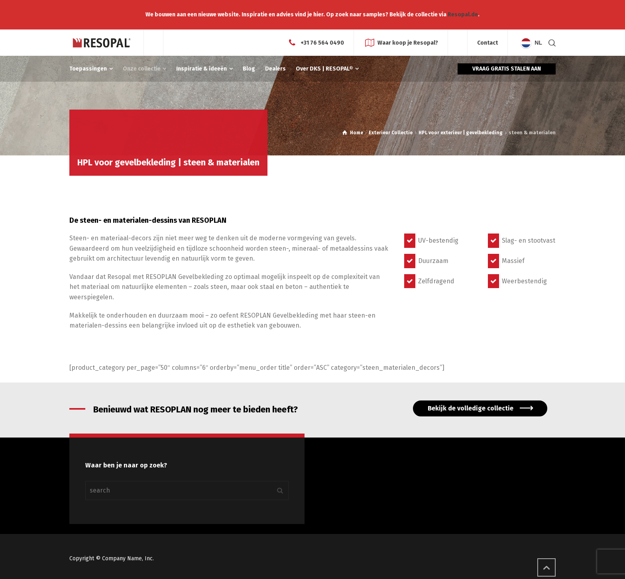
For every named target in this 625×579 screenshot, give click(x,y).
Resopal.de (463, 14)
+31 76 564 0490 (322, 42)
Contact (487, 43)
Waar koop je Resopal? (407, 42)
